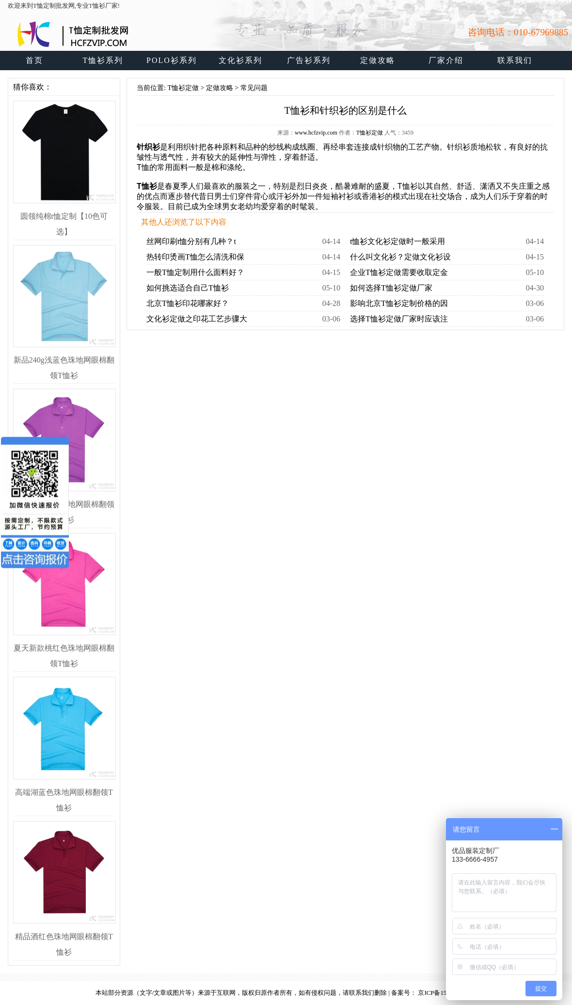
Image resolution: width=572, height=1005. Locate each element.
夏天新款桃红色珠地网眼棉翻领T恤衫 (64, 648)
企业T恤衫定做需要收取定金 (399, 272)
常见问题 (254, 87)
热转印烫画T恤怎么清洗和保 (195, 257)
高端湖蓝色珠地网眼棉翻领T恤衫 (64, 792)
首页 (34, 60)
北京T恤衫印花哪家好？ (187, 303)
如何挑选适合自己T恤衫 (187, 288)
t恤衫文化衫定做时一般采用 (397, 241)
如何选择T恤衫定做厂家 (391, 288)
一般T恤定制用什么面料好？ (195, 272)
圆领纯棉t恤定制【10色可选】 (64, 216)
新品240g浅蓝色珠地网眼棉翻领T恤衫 (64, 360)
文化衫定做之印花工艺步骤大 (196, 319)
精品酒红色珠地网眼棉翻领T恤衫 (64, 936)
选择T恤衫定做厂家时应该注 (399, 319)
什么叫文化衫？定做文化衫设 (400, 257)
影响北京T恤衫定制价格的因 (399, 303)
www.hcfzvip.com (316, 132)
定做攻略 (219, 87)
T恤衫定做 (183, 87)
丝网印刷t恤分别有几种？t (191, 241)
